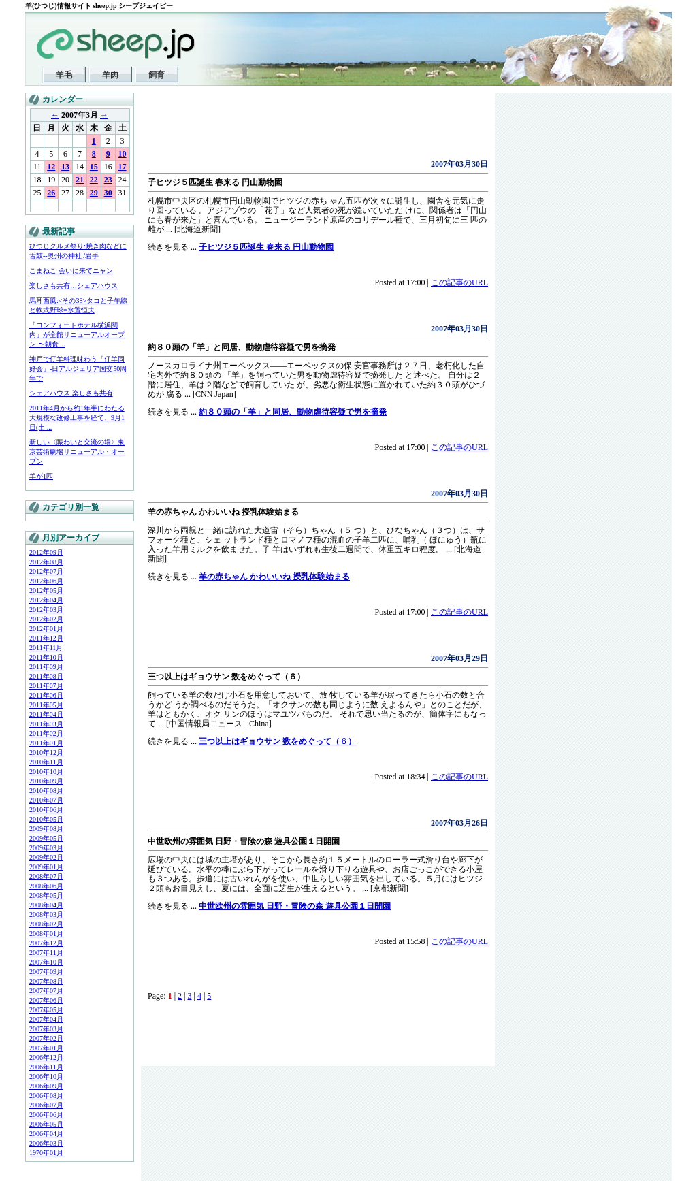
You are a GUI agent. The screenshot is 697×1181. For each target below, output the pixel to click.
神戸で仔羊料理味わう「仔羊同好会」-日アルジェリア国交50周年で (78, 368)
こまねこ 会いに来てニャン (71, 270)
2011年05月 (46, 705)
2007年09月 (46, 971)
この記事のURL (459, 282)
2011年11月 (46, 647)
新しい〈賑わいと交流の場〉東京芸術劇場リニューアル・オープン (77, 451)
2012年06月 (46, 581)
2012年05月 (46, 590)
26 (51, 192)
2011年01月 (46, 743)
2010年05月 (46, 819)
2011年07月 (46, 686)
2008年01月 (46, 933)
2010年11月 (46, 762)
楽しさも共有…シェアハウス (73, 285)
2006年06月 (46, 1114)
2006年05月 (46, 1124)
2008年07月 (46, 876)
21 (80, 179)
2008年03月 (46, 914)
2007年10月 (46, 962)
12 (51, 167)
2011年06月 (46, 695)
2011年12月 (46, 638)
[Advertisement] (307, 129)
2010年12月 (46, 752)
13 (65, 167)
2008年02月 (46, 924)
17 (122, 167)
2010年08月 (46, 790)
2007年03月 (46, 1029)
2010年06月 (46, 809)
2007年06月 (46, 1000)
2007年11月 (46, 952)
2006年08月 (46, 1095)
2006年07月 (46, 1105)
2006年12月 (46, 1057)
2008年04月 (46, 905)
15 (94, 167)
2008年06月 (46, 886)
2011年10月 (46, 657)
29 (94, 192)
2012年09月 (46, 552)
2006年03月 (46, 1143)
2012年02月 (46, 619)
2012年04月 (46, 600)
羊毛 (64, 75)
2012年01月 (46, 628)
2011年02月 (46, 733)
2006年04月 (46, 1133)
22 (94, 179)
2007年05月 (46, 1010)
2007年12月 (46, 943)
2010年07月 (46, 800)
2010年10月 (46, 771)
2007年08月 (46, 981)
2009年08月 (46, 828)
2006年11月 (46, 1067)
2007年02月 (46, 1038)
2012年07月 (46, 571)
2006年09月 (46, 1086)
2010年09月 (46, 781)
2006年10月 (46, 1076)
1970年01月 (46, 1152)
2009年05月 (46, 838)
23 (108, 179)
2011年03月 (46, 724)
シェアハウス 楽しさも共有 (71, 393)
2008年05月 (46, 895)
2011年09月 (46, 666)
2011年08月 (46, 676)
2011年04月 (46, 714)
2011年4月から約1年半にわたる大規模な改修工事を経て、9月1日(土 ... (77, 417)
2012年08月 (46, 562)
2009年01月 (46, 867)
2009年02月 (46, 857)
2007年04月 (46, 1019)
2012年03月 (46, 609)
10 (122, 154)
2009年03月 (46, 848)
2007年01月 (46, 1048)
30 (108, 192)
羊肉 (110, 75)
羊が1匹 (41, 476)
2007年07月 (46, 990)
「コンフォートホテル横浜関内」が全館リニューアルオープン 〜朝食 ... (77, 334)
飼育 (156, 75)
